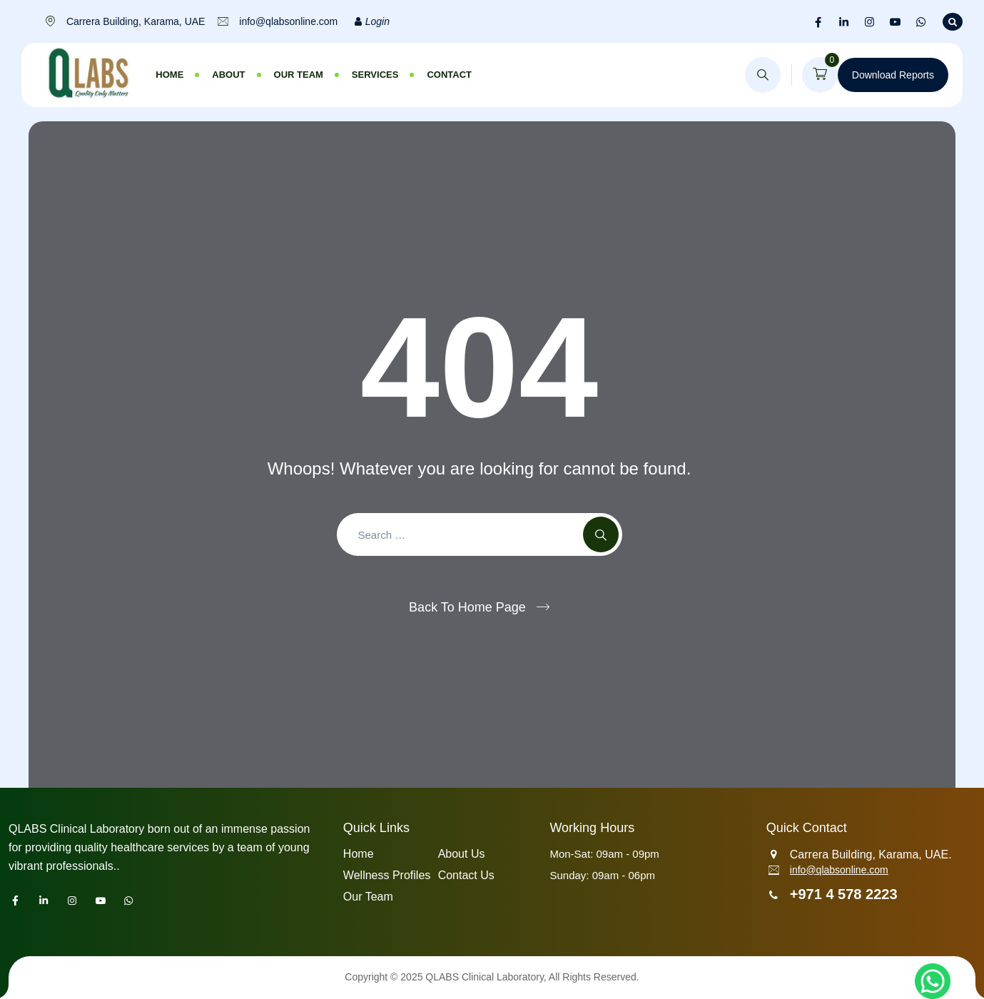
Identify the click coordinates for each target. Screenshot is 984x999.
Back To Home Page (467, 607)
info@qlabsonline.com (839, 870)
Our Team (298, 74)
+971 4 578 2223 (844, 894)
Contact (449, 74)
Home (169, 74)
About (228, 74)
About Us (461, 854)
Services (375, 74)
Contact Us (466, 875)
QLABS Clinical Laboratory (484, 977)
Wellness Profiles (386, 875)
